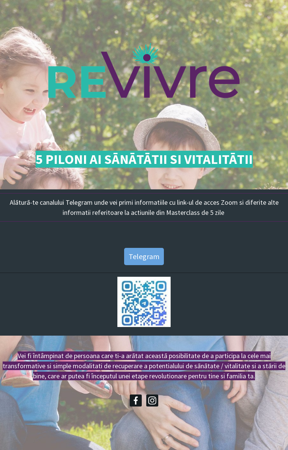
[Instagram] (152, 400)
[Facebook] (136, 400)
